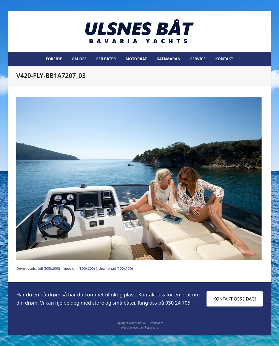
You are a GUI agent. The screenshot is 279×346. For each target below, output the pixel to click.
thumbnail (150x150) (116, 268)
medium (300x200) (79, 268)
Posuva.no (151, 327)
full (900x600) (49, 268)
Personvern (156, 323)
